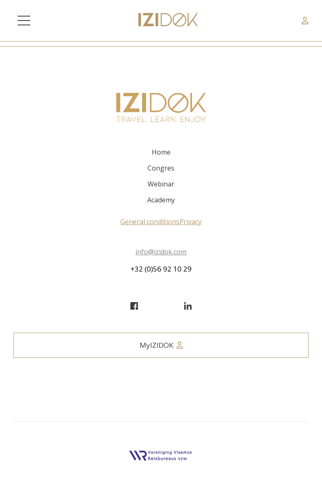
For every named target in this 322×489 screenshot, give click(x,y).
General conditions (149, 221)
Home (161, 152)
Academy (161, 199)
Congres (161, 168)
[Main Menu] (23, 20)
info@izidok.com (161, 251)
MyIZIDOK (161, 345)
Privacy (190, 221)
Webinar (161, 184)
